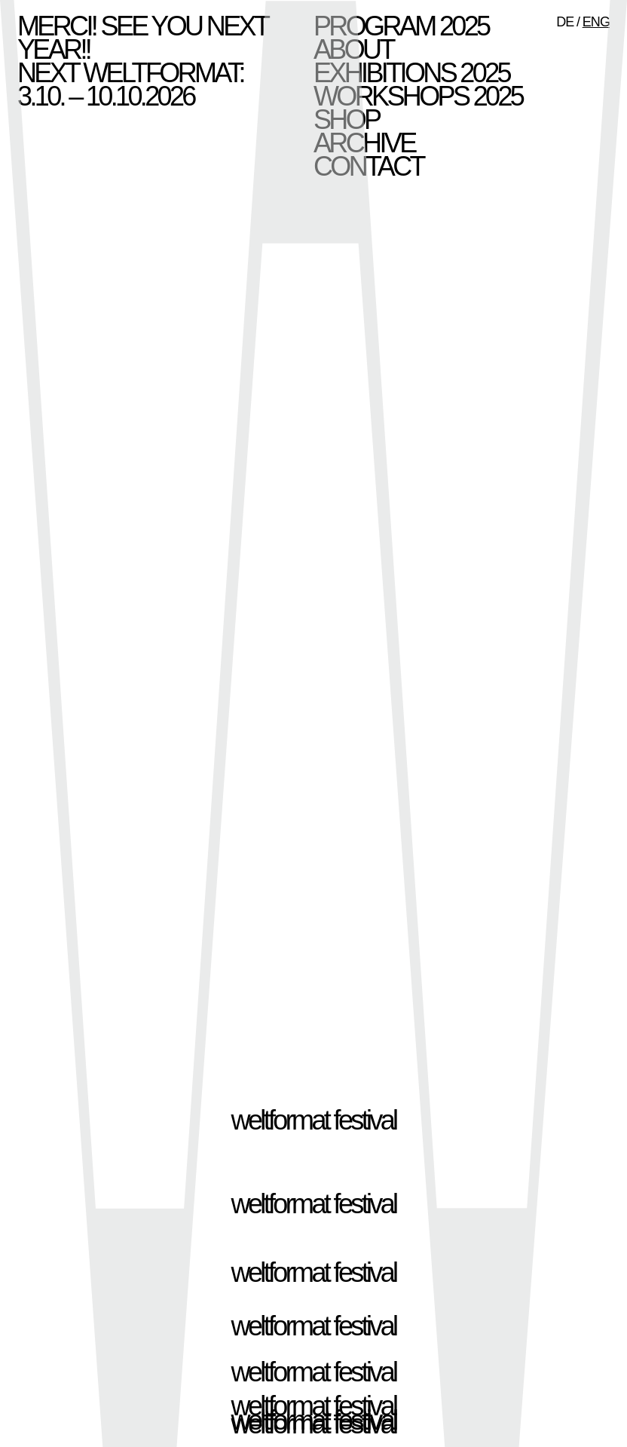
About (353, 49)
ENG (596, 21)
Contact (369, 166)
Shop (346, 119)
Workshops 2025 (418, 96)
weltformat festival (313, 1120)
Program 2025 (401, 26)
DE (564, 21)
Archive (364, 142)
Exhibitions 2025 (411, 72)
